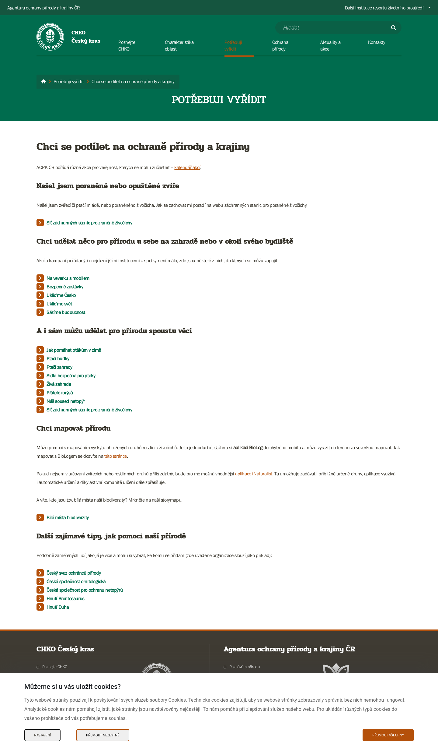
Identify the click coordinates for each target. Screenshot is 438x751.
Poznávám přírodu (244, 666)
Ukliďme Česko (61, 295)
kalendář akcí (187, 167)
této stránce (115, 456)
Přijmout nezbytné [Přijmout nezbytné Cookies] (103, 735)
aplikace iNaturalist (253, 473)
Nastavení (42, 735)
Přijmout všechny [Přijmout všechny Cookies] (388, 735)
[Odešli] (393, 28)
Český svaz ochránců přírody (74, 573)
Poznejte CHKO (55, 666)
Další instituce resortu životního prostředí (384, 7)
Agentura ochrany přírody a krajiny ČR (43, 7)
